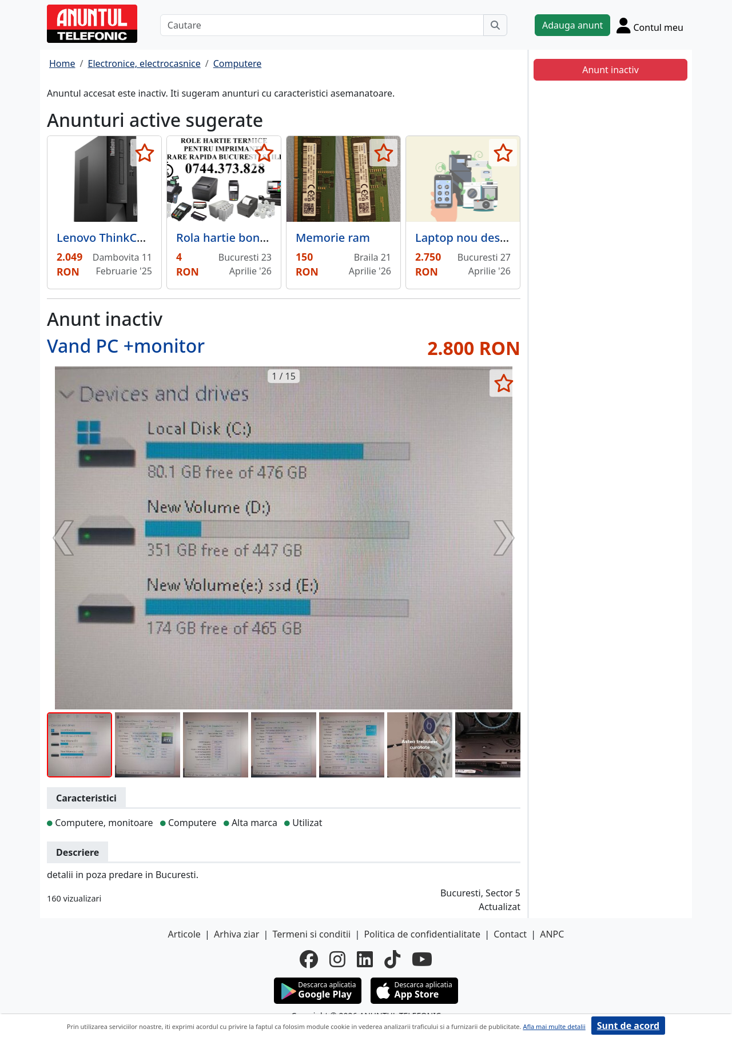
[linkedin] (365, 959)
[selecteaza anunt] (144, 152)
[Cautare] (322, 25)
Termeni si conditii (311, 934)
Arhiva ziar (236, 934)
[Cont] (650, 25)
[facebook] (309, 959)
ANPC (552, 934)
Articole (184, 934)
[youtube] (422, 959)
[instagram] (337, 959)
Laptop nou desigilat (471, 237)
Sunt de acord (628, 1025)
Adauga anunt (572, 25)
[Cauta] (495, 25)
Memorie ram (333, 237)
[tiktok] (392, 959)
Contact (510, 934)
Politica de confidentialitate (422, 934)
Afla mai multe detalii (554, 1026)
